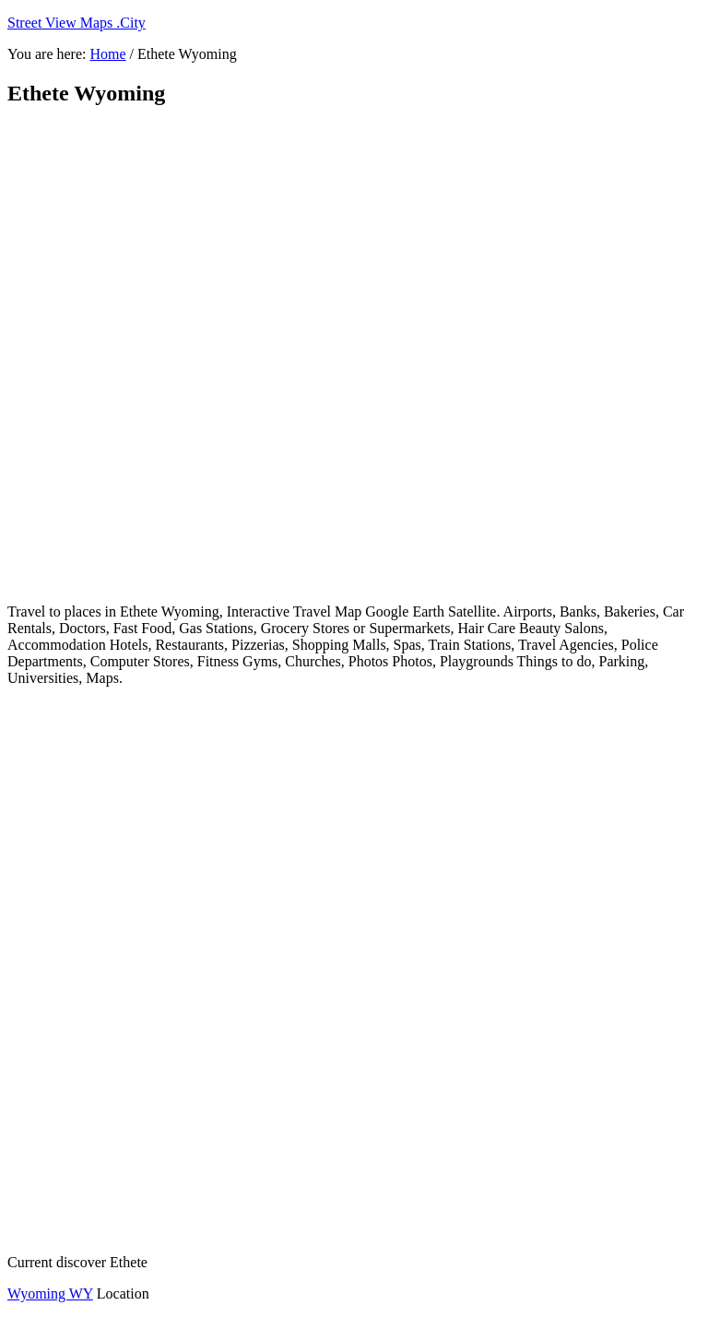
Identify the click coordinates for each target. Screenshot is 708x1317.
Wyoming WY (50, 1293)
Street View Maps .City (76, 22)
